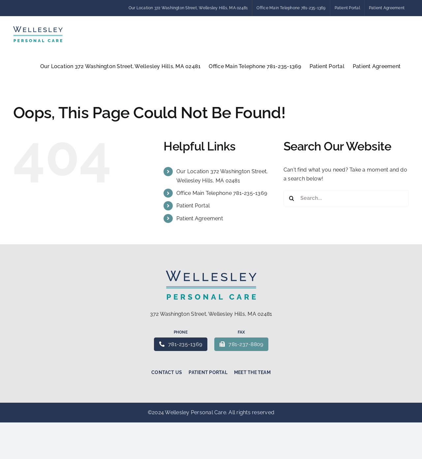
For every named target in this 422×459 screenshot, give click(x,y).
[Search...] (346, 198)
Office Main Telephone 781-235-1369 (221, 193)
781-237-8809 (241, 344)
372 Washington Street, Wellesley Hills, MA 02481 (211, 314)
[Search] (292, 198)
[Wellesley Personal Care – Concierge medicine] (211, 273)
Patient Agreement (199, 218)
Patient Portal (193, 205)
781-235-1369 (180, 344)
